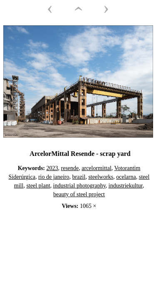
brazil (79, 177)
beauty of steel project (79, 194)
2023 (52, 168)
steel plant (38, 186)
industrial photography (79, 186)
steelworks (100, 177)
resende (70, 168)
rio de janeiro (53, 177)
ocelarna (126, 177)
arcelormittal (96, 168)
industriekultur (126, 186)
